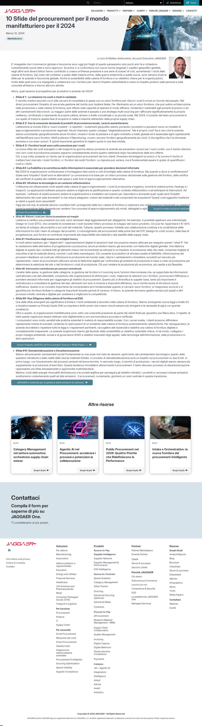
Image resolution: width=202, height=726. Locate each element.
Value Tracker (101, 586)
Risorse (178, 10)
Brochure (174, 562)
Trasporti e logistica (66, 603)
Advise (97, 684)
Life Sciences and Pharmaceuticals (65, 587)
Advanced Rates (102, 602)
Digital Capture (102, 643)
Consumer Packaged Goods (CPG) (67, 598)
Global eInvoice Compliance (102, 652)
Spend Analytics (102, 578)
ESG (134, 592)
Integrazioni (100, 672)
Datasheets (175, 574)
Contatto (10, 566)
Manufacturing (63, 554)
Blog (171, 558)
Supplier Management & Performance (106, 564)
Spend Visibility (64, 667)
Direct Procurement (66, 642)
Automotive (62, 558)
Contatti (191, 10)
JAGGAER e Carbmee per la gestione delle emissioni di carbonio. (50, 382)
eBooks (173, 578)
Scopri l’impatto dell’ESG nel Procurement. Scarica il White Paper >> (52, 344)
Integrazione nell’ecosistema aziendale (64, 653)
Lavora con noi (139, 584)
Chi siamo (137, 576)
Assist (97, 688)
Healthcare (61, 582)
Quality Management (104, 634)
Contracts (99, 606)
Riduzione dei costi (66, 637)
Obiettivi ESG (63, 646)
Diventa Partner (140, 554)
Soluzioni (98, 10)
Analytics (98, 692)
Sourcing (98, 591)
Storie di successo (141, 563)
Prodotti (113, 10)
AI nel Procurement (66, 633)
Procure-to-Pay (102, 612)
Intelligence (100, 676)
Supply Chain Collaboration (101, 629)
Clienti (142, 10)
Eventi (172, 607)
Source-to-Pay (102, 550)
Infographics (176, 582)
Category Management (106, 582)
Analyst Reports (177, 554)
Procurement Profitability (69, 659)
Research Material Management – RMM (104, 621)
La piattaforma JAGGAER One (145, 598)
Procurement (63, 612)
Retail (59, 593)
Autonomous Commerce (144, 580)
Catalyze (98, 664)
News (172, 586)
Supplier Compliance (67, 671)
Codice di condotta (15, 563)
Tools (172, 590)
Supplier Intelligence (105, 554)
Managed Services (141, 603)
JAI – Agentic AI (102, 668)
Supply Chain (63, 624)
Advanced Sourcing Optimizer (104, 596)
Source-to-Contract (104, 574)
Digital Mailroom (102, 647)
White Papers (176, 594)
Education (61, 570)
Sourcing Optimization (67, 663)
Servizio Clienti (139, 567)
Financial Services (65, 578)
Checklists (174, 566)
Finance (60, 616)
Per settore (61, 550)
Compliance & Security (143, 588)
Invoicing (98, 639)
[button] (143, 3)
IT (57, 620)
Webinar (173, 603)
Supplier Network (103, 558)
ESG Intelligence (102, 569)
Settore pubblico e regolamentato (65, 564)
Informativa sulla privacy (18, 559)
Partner (129, 10)
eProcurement (101, 615)
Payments (99, 659)
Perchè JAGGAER (159, 10)
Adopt (97, 680)
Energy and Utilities (66, 574)
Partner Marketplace (142, 550)
